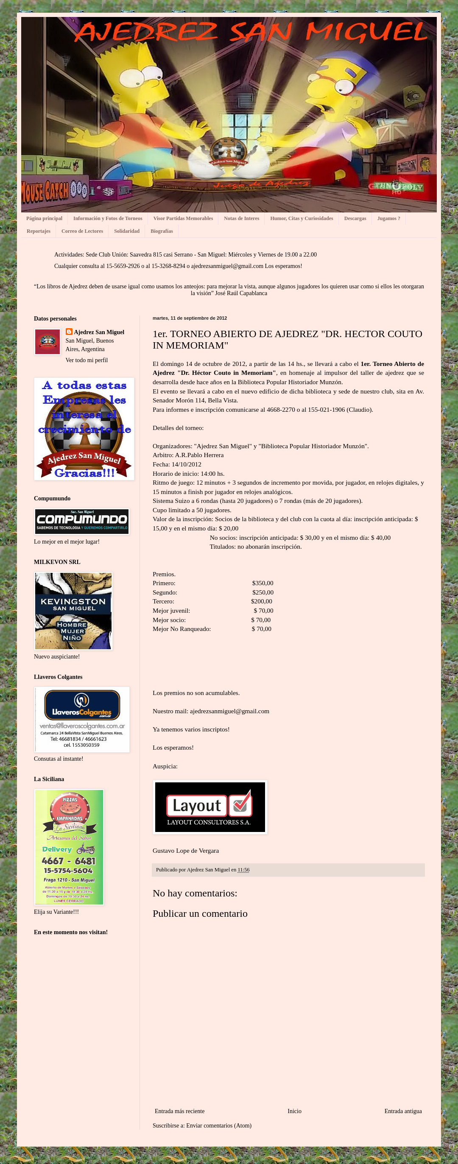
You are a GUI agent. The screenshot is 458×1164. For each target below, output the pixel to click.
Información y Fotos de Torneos (107, 218)
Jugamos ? (388, 218)
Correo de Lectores (82, 231)
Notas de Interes (241, 218)
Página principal (44, 218)
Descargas (355, 218)
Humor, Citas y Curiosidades (301, 218)
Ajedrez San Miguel (99, 332)
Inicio (295, 1111)
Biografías (162, 231)
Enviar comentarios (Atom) (218, 1125)
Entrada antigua (403, 1111)
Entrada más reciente (179, 1111)
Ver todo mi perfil (87, 360)
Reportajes (38, 231)
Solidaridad (127, 231)
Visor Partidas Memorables (183, 218)
